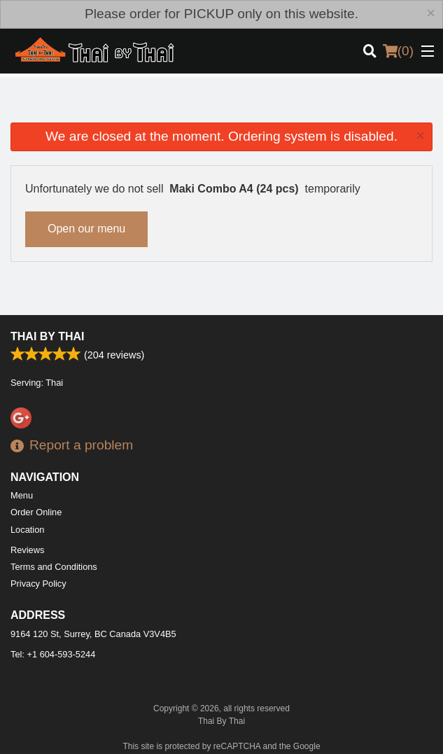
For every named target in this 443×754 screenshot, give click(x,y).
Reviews (27, 550)
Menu (21, 495)
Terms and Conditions (53, 566)
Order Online (36, 512)
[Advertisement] (221, 105)
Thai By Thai (47, 336)
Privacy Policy (38, 583)
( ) (398, 51)
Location (27, 529)
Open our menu (86, 229)
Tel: (52, 654)
